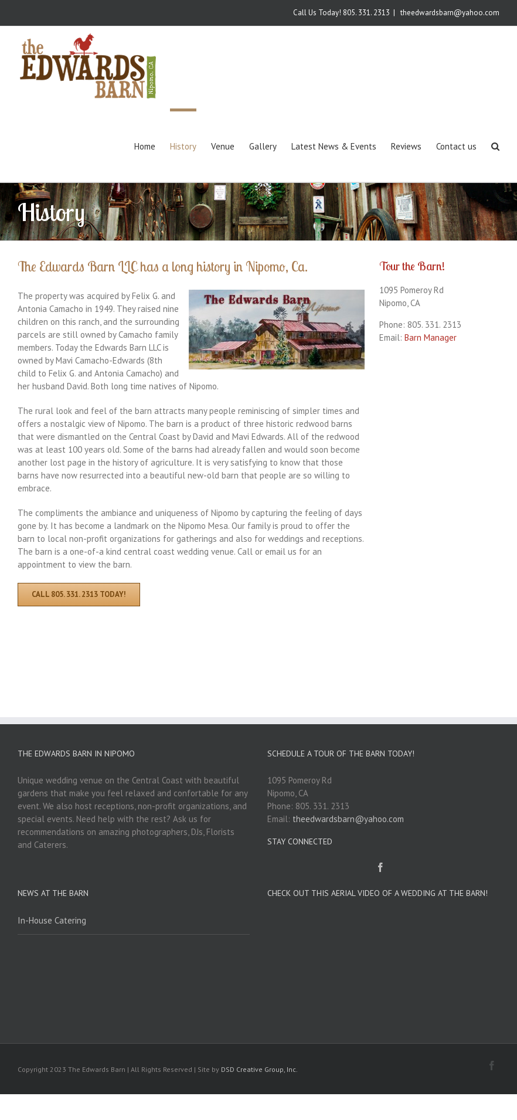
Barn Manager (430, 337)
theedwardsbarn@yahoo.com (449, 13)
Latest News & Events (333, 146)
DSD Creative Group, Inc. (259, 1069)
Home (144, 146)
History (183, 146)
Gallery (263, 146)
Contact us (456, 146)
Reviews (406, 146)
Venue (222, 146)
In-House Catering (52, 920)
